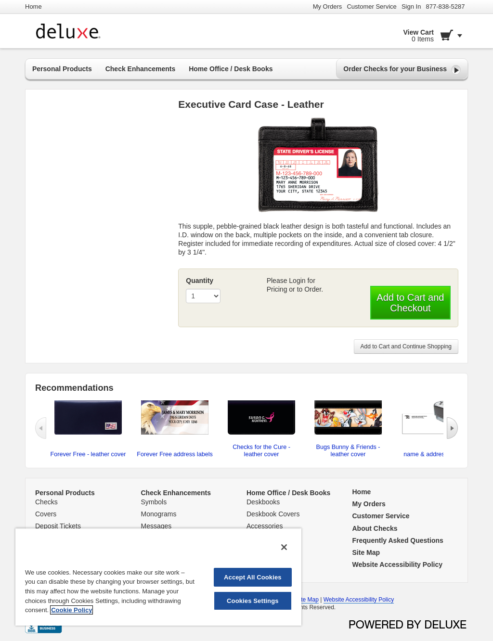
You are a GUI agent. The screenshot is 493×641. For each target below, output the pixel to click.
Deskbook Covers (273, 514)
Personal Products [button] (62, 69)
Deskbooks (263, 502)
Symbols (154, 502)
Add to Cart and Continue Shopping (406, 346)
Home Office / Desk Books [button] (230, 69)
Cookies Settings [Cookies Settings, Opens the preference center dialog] (253, 600)
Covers (45, 514)
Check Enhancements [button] (140, 69)
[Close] (284, 547)
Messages (156, 526)
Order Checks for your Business (402, 70)
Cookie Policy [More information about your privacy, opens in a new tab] (71, 610)
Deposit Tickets (58, 526)
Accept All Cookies (253, 577)
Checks (46, 502)
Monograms (159, 514)
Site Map (307, 599)
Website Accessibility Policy (359, 599)
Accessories (264, 526)
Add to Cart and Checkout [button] (410, 302)
